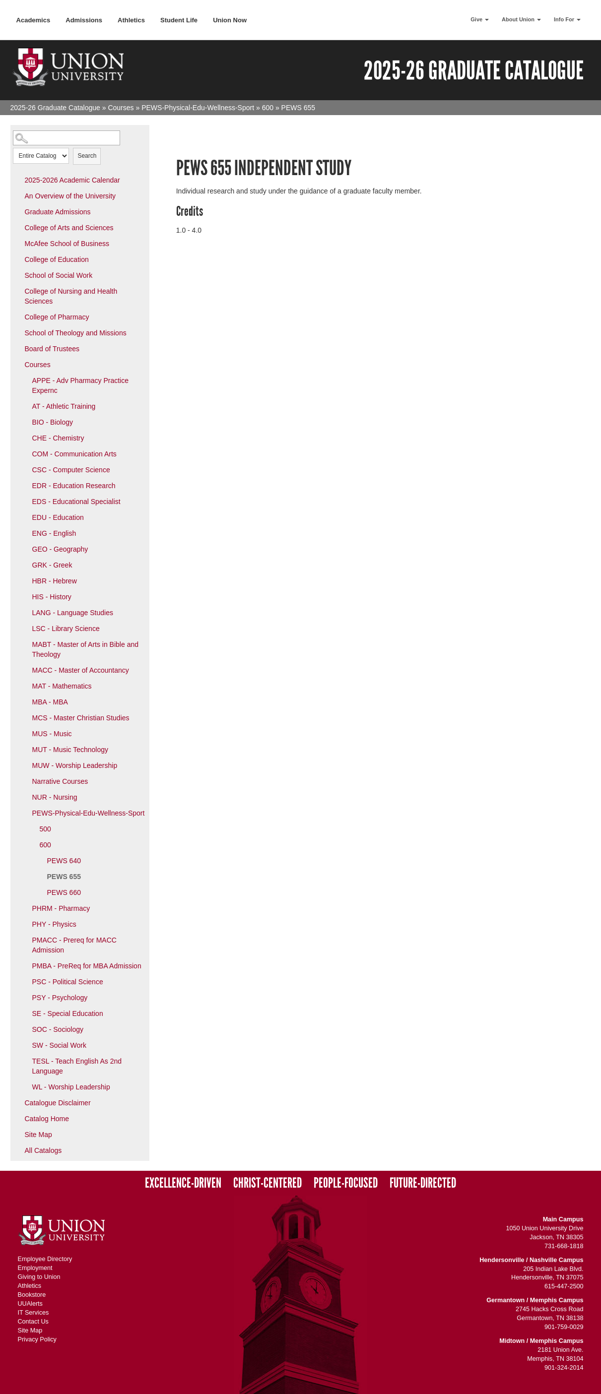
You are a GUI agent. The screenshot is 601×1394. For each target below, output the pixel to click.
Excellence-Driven (183, 1183)
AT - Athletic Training (64, 406)
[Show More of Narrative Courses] (25, 781)
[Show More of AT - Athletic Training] (25, 406)
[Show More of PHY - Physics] (25, 924)
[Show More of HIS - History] (25, 596)
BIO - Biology (52, 422)
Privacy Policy (37, 1339)
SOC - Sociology (57, 1029)
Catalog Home (47, 1119)
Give (479, 19)
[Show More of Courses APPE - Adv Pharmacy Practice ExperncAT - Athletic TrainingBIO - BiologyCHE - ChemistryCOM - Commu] (18, 364)
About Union (521, 19)
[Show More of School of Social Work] (18, 275)
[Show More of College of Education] (18, 259)
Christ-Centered (267, 1183)
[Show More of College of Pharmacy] (18, 316)
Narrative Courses (60, 781)
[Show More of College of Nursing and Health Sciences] (18, 291)
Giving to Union (39, 1276)
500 (45, 829)
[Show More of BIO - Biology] (25, 422)
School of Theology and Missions (76, 333)
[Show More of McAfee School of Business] (18, 243)
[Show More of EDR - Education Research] (25, 485)
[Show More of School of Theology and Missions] (18, 332)
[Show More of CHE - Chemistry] (25, 438)
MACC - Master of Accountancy (80, 670)
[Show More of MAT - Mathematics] (25, 686)
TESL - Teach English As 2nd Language (77, 1066)
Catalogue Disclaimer (58, 1103)
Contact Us (33, 1321)
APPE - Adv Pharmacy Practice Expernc (80, 385)
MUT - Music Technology (70, 750)
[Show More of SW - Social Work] (25, 1045)
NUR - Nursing (54, 797)
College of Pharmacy (57, 317)
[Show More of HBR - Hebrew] (25, 580)
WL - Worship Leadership (71, 1087)
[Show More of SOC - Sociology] (25, 1029)
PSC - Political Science (67, 982)
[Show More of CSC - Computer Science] (25, 469)
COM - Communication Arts (74, 454)
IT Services (33, 1312)
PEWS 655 (64, 877)
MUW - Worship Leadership (75, 765)
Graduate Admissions (58, 212)
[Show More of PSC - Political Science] (25, 981)
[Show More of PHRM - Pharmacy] (25, 908)
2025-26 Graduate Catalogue (55, 108)
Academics (33, 20)
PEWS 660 (64, 892)
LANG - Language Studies (72, 613)
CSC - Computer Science (71, 470)
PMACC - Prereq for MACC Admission (74, 945)
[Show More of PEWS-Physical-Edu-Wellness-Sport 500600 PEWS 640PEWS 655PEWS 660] (25, 813)
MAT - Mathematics (62, 686)
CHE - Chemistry (58, 438)
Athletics (131, 20)
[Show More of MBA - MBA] (25, 701)
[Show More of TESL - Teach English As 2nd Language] (25, 1061)
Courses (121, 108)
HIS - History (51, 597)
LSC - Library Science (66, 629)
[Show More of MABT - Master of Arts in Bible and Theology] (25, 644)
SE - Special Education (67, 1013)
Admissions (84, 20)
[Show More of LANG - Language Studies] (25, 612)
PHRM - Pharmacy (61, 908)
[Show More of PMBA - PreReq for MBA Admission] (25, 965)
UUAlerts (30, 1303)
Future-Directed (423, 1183)
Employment (35, 1268)
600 (267, 108)
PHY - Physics (54, 924)
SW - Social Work (59, 1045)
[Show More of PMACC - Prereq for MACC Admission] (25, 940)
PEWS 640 (64, 861)
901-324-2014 (563, 1367)
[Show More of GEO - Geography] (25, 549)
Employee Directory (45, 1259)
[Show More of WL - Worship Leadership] (25, 1086)
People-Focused (346, 1183)
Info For (567, 19)
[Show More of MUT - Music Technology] (25, 749)
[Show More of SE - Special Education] (25, 1013)
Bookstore (32, 1294)
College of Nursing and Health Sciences (71, 296)
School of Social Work (59, 275)
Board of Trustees (52, 349)
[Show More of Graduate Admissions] (18, 211)
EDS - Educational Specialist (76, 502)
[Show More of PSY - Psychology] (25, 997)
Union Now (230, 20)
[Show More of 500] (33, 828)
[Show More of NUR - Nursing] (25, 797)
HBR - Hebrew (54, 581)
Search (86, 155)
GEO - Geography (60, 549)
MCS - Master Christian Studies (81, 718)
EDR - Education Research (74, 486)
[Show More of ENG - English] (25, 533)
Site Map (38, 1135)
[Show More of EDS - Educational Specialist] (25, 501)
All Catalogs (43, 1150)
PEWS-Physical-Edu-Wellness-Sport (197, 108)
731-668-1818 (563, 1246)
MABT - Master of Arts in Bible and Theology (85, 649)
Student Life (179, 20)
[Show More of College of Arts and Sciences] (18, 227)
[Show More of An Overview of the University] (18, 195)
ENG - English (54, 533)
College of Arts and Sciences (69, 228)
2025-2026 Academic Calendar (72, 180)
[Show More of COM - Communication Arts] (25, 453)
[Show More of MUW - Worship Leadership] (25, 765)
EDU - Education (58, 517)
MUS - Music (52, 734)
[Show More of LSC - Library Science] (25, 628)
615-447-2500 (563, 1286)
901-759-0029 (563, 1327)
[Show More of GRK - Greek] (25, 565)
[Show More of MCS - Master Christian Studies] (25, 717)
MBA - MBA (50, 702)
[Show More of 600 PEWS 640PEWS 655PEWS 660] (33, 844)
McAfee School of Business (67, 244)
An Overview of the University (70, 196)
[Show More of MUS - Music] (25, 733)
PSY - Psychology (60, 998)
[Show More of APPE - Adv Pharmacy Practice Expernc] (25, 380)
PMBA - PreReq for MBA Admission (86, 966)
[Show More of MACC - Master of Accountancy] (25, 670)
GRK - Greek (52, 565)
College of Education (57, 259)
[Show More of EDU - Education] (25, 517)
